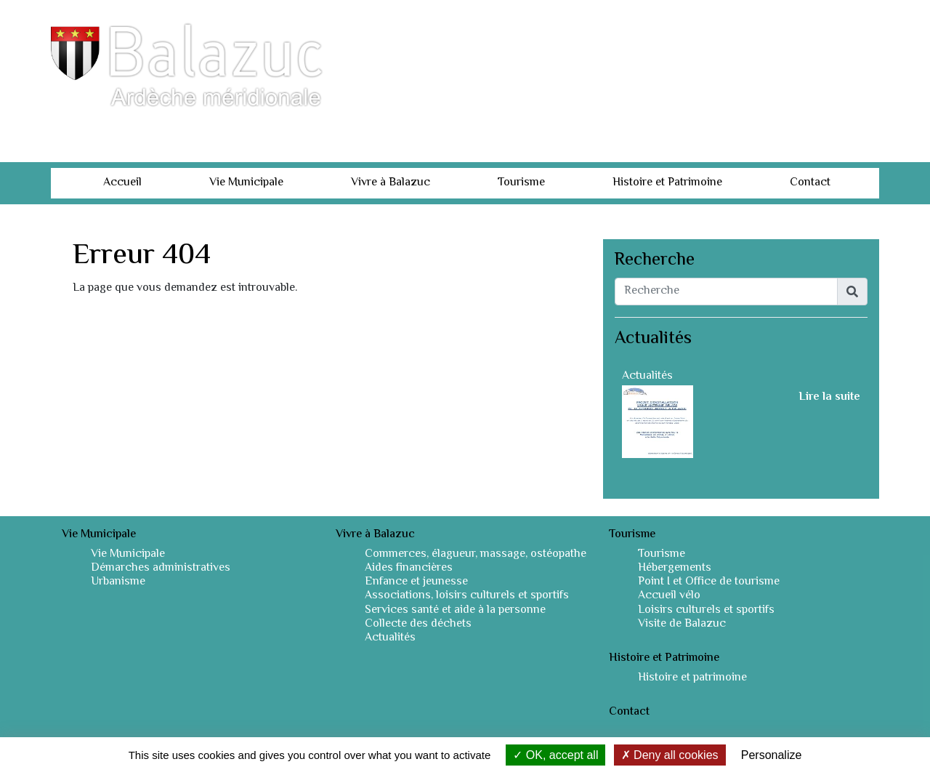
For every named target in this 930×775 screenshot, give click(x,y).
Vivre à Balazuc (390, 183)
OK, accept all (555, 755)
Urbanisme (118, 582)
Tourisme (521, 183)
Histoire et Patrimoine (667, 183)
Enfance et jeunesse (416, 582)
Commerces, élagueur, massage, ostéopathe (475, 554)
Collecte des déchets (418, 624)
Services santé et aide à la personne (455, 610)
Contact (810, 183)
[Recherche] (726, 291)
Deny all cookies (670, 755)
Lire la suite (829, 397)
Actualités (647, 376)
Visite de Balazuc (682, 624)
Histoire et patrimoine (692, 678)
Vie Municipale (246, 183)
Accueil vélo (669, 596)
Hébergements (674, 568)
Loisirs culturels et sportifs (706, 610)
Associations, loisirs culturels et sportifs (467, 596)
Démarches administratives (160, 568)
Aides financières (409, 568)
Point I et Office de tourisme (709, 582)
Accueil (122, 183)
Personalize (771, 755)
